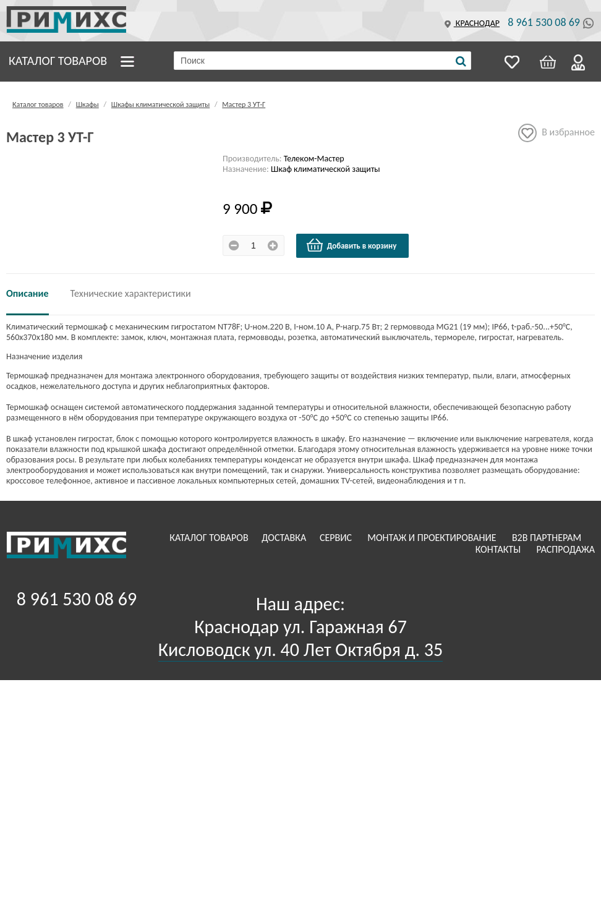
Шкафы (87, 104)
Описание (27, 293)
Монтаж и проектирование (432, 537)
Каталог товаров (58, 60)
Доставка (285, 537)
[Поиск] (461, 61)
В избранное (556, 133)
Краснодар (470, 23)
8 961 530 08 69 (544, 22)
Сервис (337, 537)
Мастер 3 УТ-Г (243, 104)
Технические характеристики (130, 293)
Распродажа (565, 549)
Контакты (499, 549)
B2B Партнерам (548, 537)
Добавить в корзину (351, 245)
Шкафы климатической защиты (160, 104)
